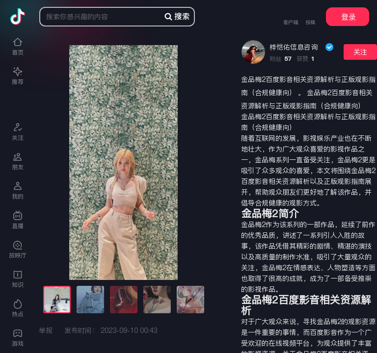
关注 (360, 52)
